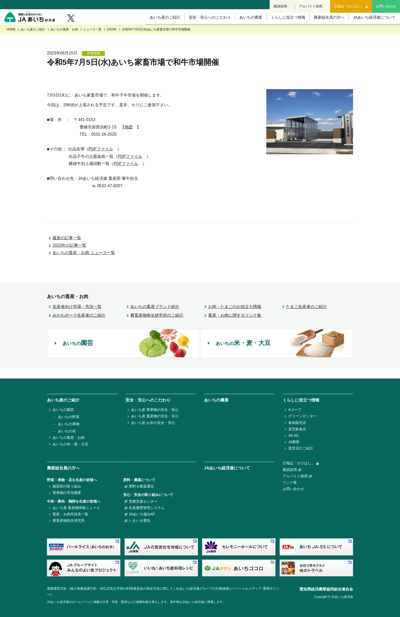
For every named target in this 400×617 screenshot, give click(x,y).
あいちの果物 (68, 424)
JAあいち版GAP (142, 514)
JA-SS (293, 435)
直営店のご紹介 (300, 448)
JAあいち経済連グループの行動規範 (202, 588)
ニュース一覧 (92, 40)
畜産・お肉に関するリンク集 (234, 326)
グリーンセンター (302, 416)
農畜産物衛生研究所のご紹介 (156, 326)
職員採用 (281, 4)
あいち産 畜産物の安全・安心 (155, 416)
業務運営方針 (57, 588)
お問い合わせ (386, 4)
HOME (11, 40)
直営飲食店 (297, 429)
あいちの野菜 (68, 417)
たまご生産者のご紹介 (306, 317)
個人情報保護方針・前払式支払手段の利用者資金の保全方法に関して (121, 588)
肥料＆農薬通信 (141, 486)
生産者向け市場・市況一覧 (77, 317)
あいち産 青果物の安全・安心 (155, 410)
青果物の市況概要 (67, 493)
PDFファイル (101, 160)
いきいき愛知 (139, 520)
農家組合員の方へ (324, 25)
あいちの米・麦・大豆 (70, 444)
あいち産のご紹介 (155, 25)
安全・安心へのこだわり (202, 25)
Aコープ (294, 410)
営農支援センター (143, 501)
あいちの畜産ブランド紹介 (154, 317)
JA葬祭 (293, 442)
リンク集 (290, 482)
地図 (128, 137)
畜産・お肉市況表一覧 (70, 514)
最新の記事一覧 (67, 248)
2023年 (112, 40)
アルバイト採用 (311, 4)
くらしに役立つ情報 (282, 25)
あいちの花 (67, 431)
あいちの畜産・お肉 (64, 40)
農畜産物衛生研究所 (69, 520)
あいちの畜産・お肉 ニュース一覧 (84, 263)
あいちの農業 (243, 25)
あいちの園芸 (63, 410)
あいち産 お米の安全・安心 (153, 423)
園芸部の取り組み (67, 486)
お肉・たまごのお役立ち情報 (234, 317)
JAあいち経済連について (371, 25)
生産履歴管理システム (147, 508)
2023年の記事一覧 (69, 256)
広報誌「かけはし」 (349, 4)
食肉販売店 (297, 423)
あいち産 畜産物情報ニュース (76, 508)
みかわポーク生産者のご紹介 (79, 326)
